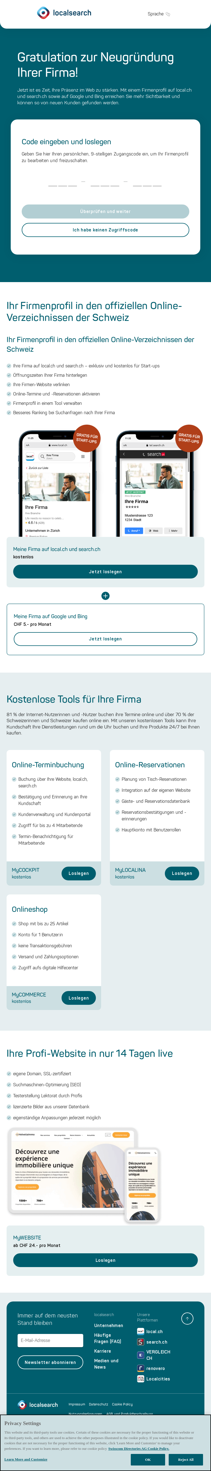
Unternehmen (108, 1325)
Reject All (186, 1460)
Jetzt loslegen (105, 571)
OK (148, 1460)
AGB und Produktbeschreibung (129, 1414)
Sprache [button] (159, 14)
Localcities (153, 1378)
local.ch (150, 1331)
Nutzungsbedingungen (85, 1414)
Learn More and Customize (25, 1459)
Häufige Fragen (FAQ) (107, 1338)
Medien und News (106, 1364)
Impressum (77, 1404)
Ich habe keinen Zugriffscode (105, 230)
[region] (105, 1443)
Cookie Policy (122, 1404)
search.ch (152, 1342)
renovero (151, 1368)
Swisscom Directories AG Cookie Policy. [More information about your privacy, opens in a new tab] (138, 1449)
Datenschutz (98, 1404)
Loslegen (79, 873)
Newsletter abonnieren (50, 1362)
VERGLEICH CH (153, 1355)
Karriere (102, 1351)
